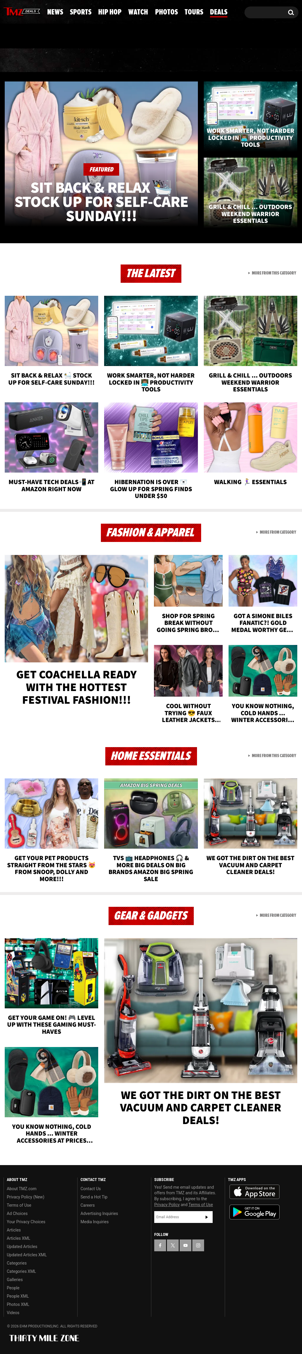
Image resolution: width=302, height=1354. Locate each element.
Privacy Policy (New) (25, 1197)
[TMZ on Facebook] (8, 11)
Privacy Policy (167, 1204)
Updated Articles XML (27, 1254)
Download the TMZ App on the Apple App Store (254, 1192)
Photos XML (18, 1304)
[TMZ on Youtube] (27, 11)
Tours (238, 60)
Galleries (15, 1279)
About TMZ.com (22, 1188)
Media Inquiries (95, 1221)
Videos (13, 1312)
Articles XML (18, 1238)
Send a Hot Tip (94, 1197)
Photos (194, 60)
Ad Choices (17, 1213)
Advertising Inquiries (99, 1213)
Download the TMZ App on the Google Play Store (254, 1212)
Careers (88, 1205)
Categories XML (21, 1271)
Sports (58, 60)
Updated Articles (22, 1246)
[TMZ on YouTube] (185, 1245)
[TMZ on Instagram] (39, 11)
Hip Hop (105, 60)
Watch (150, 60)
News (18, 60)
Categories (17, 1263)
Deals (278, 60)
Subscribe (207, 1217)
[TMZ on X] (17, 11)
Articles (14, 1230)
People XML (18, 1296)
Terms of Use (19, 1205)
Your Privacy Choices (26, 1221)
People (13, 1288)
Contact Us (91, 1188)
